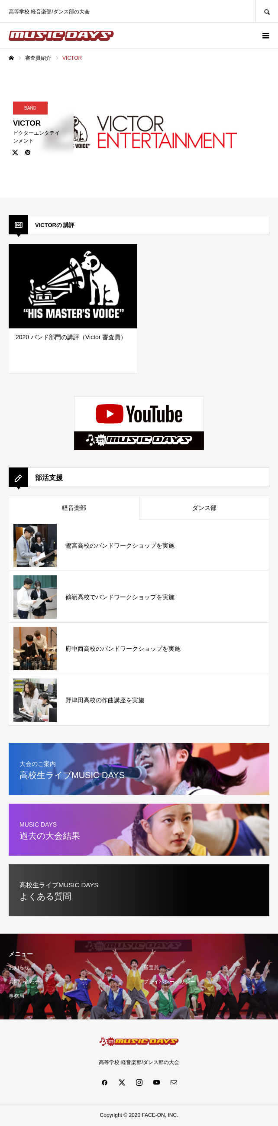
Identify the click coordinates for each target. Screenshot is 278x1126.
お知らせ (19, 967)
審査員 (151, 967)
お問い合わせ (24, 982)
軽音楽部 (74, 507)
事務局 (16, 996)
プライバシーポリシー (169, 982)
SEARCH (266, 11)
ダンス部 (204, 507)
